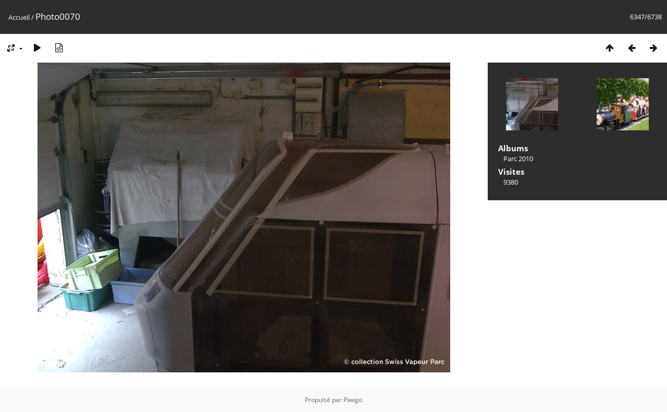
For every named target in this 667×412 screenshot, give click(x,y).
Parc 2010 (518, 158)
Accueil (19, 17)
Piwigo (352, 399)
